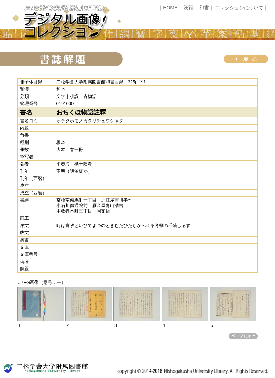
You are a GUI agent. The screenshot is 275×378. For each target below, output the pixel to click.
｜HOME (167, 7)
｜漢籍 (186, 7)
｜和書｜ (204, 7)
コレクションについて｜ (241, 7)
